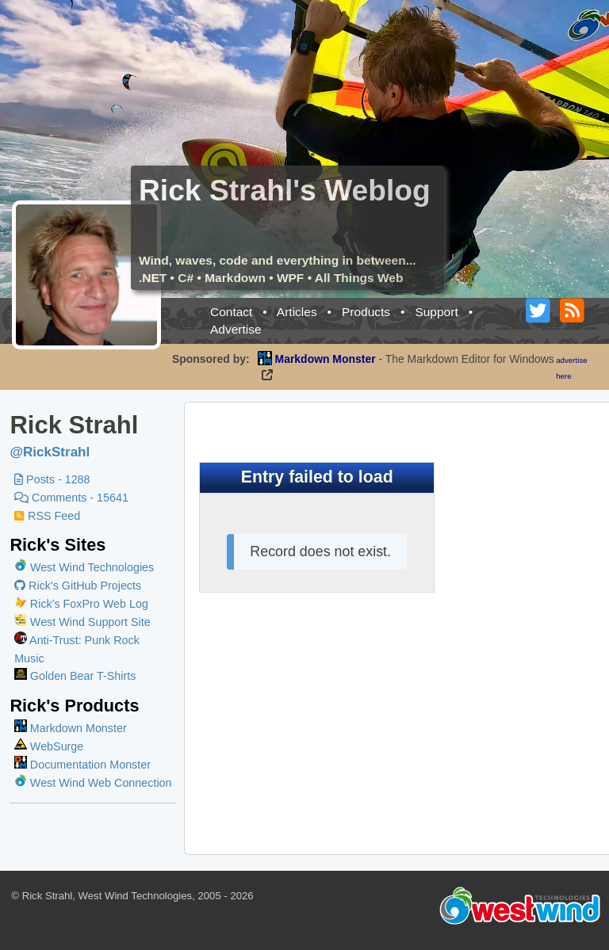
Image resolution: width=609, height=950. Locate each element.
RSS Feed (47, 515)
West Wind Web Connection (92, 782)
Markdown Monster (70, 728)
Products (366, 312)
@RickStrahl (50, 452)
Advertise (236, 329)
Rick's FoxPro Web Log (81, 603)
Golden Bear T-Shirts (75, 676)
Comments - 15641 (71, 497)
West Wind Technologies (92, 567)
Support (436, 312)
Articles (297, 312)
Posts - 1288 (52, 479)
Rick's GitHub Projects (77, 585)
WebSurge (48, 746)
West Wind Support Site (82, 622)
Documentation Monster (82, 764)
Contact (231, 312)
